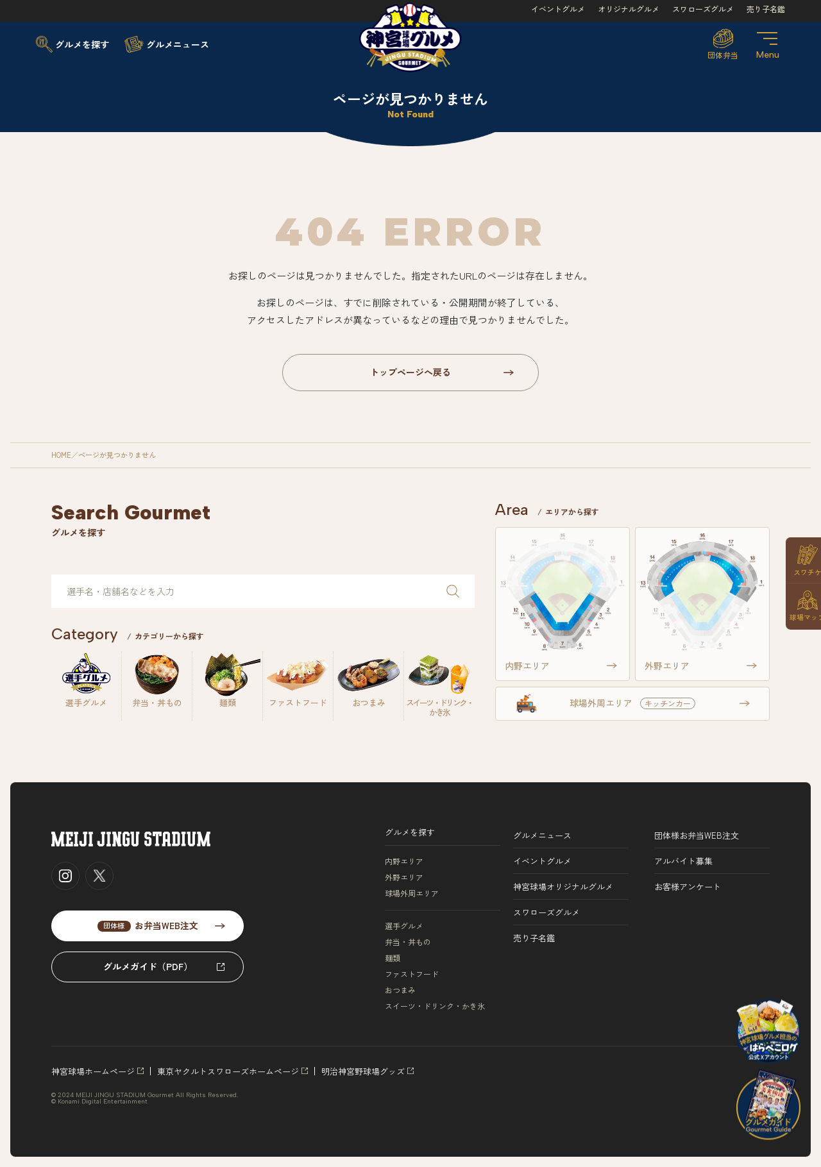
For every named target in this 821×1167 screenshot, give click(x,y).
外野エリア (404, 877)
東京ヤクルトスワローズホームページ (228, 1071)
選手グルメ (404, 926)
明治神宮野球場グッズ (363, 1071)
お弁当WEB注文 (147, 925)
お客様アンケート (687, 886)
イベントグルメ (558, 9)
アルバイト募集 (683, 861)
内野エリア (404, 861)
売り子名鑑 (766, 9)
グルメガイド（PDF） (147, 966)
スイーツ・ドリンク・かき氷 (435, 1006)
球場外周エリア (412, 893)
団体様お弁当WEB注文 (696, 835)
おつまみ (400, 990)
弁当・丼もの (408, 942)
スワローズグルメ (703, 9)
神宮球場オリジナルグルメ (563, 886)
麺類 (392, 958)
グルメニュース (542, 835)
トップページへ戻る (410, 371)
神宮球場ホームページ (93, 1071)
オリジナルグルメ (628, 9)
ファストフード (412, 974)
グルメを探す (410, 832)
